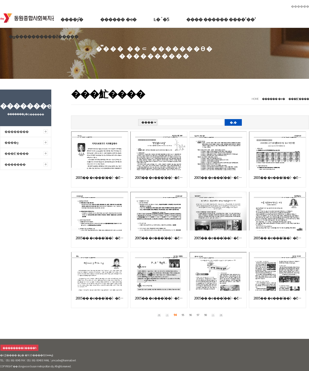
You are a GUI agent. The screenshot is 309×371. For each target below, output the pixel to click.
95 (183, 315)
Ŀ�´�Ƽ (161, 19)
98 (205, 315)
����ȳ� (72, 19)
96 (190, 315)
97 (198, 315)
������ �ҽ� (118, 19)
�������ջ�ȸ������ (30, 17)
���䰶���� (298, 99)
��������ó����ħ (19, 348)
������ (300, 6)
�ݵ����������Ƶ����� (43, 36)
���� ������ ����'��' (221, 19)
